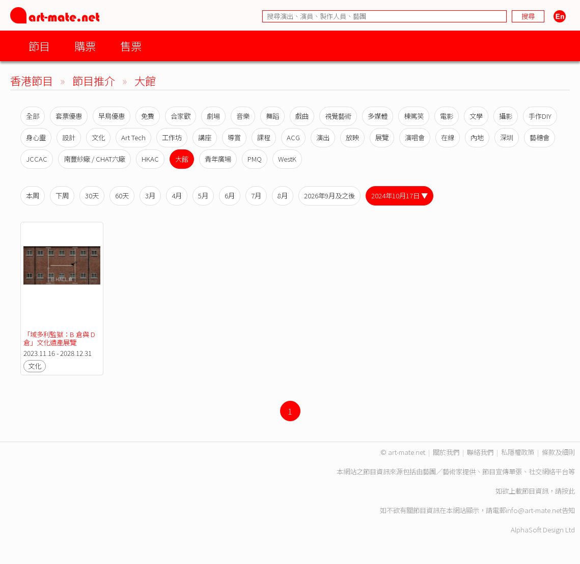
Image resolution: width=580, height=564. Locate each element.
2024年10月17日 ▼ (399, 195)
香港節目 (31, 80)
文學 (476, 116)
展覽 (382, 137)
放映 (352, 137)
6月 (230, 195)
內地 (477, 137)
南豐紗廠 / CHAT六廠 (94, 159)
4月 (177, 195)
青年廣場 (218, 159)
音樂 (243, 116)
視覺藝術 (338, 116)
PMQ (254, 159)
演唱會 (415, 137)
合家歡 (180, 116)
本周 (32, 195)
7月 (256, 195)
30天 (92, 195)
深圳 (506, 137)
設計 (68, 137)
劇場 (213, 116)
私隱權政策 (517, 452)
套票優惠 (69, 116)
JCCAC (36, 159)
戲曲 (302, 116)
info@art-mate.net (534, 510)
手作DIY (540, 116)
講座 (204, 137)
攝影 (505, 116)
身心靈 (36, 137)
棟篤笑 (414, 116)
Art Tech (133, 137)
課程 (263, 137)
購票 (85, 46)
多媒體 (378, 116)
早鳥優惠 (111, 116)
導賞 (234, 137)
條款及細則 (558, 452)
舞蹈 (272, 116)
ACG (293, 137)
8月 (283, 195)
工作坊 (172, 137)
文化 (98, 137)
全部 (32, 116)
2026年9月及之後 (329, 195)
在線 (447, 137)
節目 (39, 46)
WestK (287, 159)
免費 (147, 116)
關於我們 (446, 452)
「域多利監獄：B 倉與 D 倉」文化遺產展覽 (60, 338)
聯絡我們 (480, 452)
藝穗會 (539, 137)
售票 (131, 46)
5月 (203, 195)
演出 (322, 137)
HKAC (150, 159)
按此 (568, 491)
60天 (122, 195)
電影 (446, 116)
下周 (62, 195)
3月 (150, 195)
